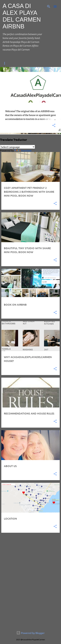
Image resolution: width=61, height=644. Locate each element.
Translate (23, 150)
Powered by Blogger (30, 632)
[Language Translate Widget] (17, 147)
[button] (54, 125)
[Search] (49, 6)
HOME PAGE (9, 63)
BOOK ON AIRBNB (33, 63)
